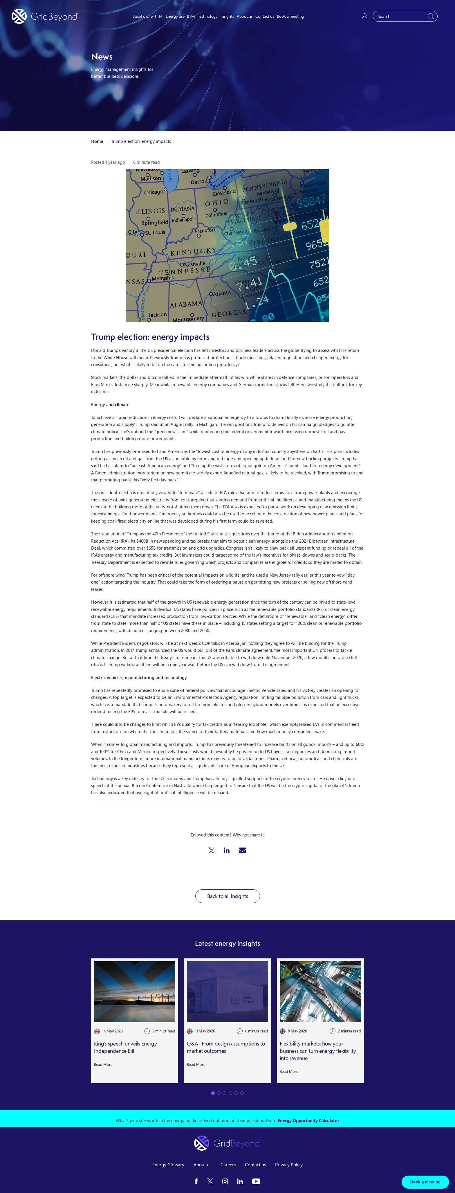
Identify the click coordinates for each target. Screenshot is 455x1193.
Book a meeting (290, 16)
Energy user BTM (180, 16)
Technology (208, 16)
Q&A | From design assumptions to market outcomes (226, 1047)
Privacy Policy (289, 1164)
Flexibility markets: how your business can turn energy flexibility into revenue (318, 1050)
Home (97, 141)
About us (244, 16)
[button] (211, 850)
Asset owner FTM (148, 16)
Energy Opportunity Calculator (308, 1120)
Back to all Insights (227, 895)
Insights (227, 16)
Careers (228, 1164)
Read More (103, 1064)
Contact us (264, 16)
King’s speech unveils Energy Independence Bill (125, 1047)
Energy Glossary (168, 1164)
